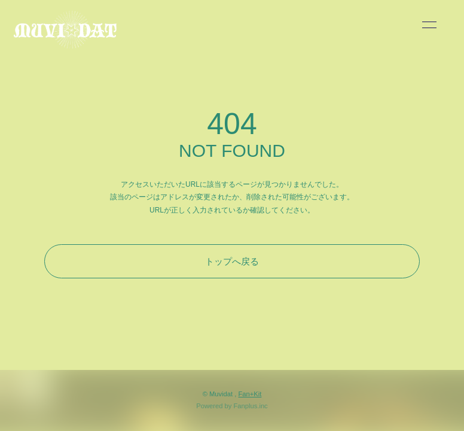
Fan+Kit (249, 393)
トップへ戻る (232, 261)
